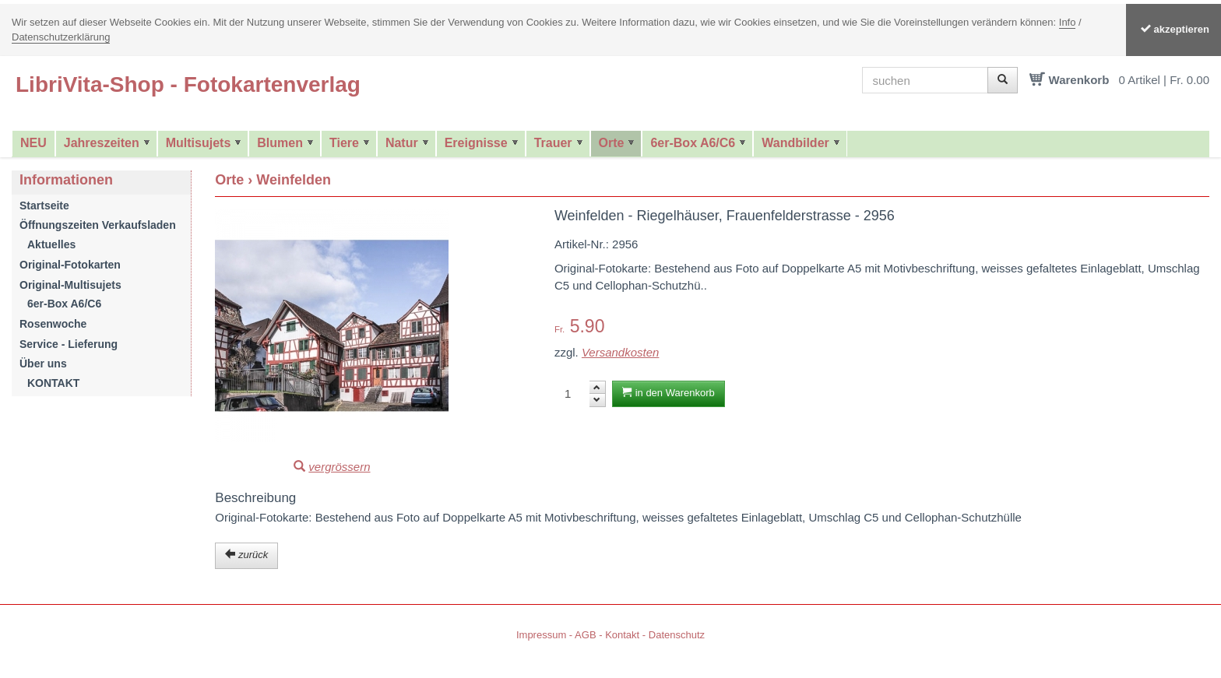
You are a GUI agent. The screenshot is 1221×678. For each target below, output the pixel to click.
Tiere (344, 142)
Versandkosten (621, 352)
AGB (585, 635)
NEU (33, 142)
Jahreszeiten (101, 142)
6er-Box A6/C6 (692, 142)
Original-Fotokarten (70, 264)
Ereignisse (476, 142)
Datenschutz (677, 635)
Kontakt (622, 635)
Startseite (44, 205)
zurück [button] (246, 554)
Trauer (553, 142)
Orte (612, 142)
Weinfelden (293, 180)
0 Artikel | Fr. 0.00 (1164, 79)
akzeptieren (1173, 29)
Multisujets (198, 142)
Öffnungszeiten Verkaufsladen (97, 225)
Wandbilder (795, 142)
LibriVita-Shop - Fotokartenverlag (188, 84)
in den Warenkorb (668, 393)
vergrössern (339, 466)
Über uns (43, 363)
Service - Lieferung (68, 344)
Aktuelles (51, 244)
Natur (401, 142)
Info (1067, 22)
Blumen (280, 142)
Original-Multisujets (70, 285)
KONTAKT (53, 383)
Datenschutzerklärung (61, 37)
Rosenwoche (52, 324)
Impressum (541, 635)
